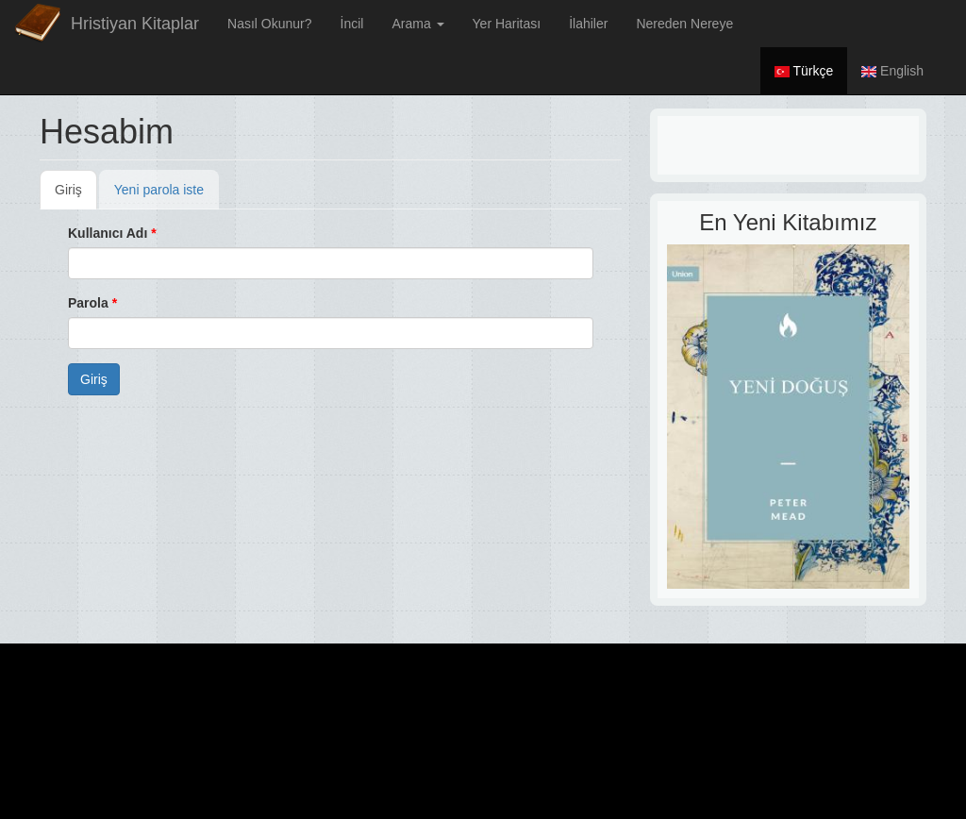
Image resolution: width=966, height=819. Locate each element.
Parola (92, 302)
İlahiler (588, 23)
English (892, 70)
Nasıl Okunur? (269, 23)
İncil (352, 23)
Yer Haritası (507, 23)
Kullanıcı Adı (112, 233)
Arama (417, 23)
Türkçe (803, 70)
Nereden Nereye (684, 23)
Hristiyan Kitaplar (135, 23)
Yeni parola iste (159, 189)
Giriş (68, 189)
